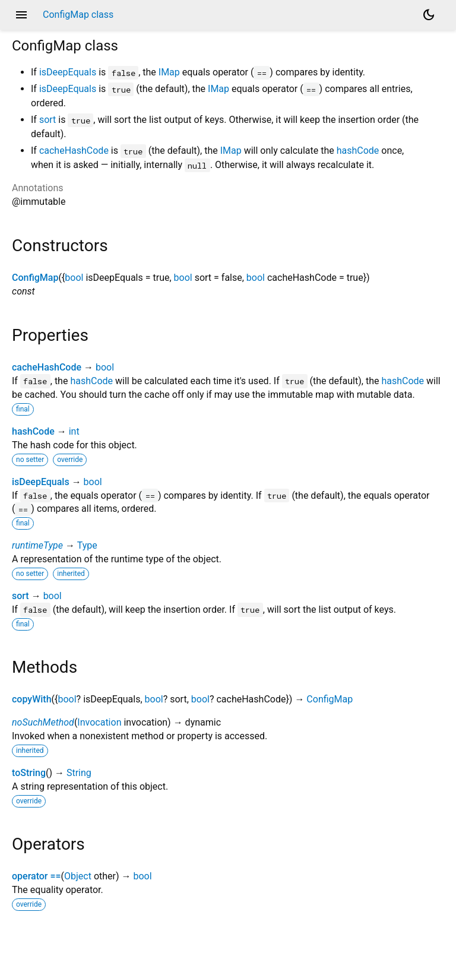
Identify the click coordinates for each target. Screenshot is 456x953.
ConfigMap (35, 277)
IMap (169, 72)
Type (87, 545)
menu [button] (21, 15)
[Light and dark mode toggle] (428, 14)
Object (77, 876)
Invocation (99, 722)
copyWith (32, 699)
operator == (36, 876)
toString (29, 772)
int (74, 431)
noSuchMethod (43, 722)
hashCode (358, 150)
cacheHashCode (74, 150)
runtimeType (37, 545)
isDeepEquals (67, 72)
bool (74, 277)
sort (47, 119)
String (78, 772)
